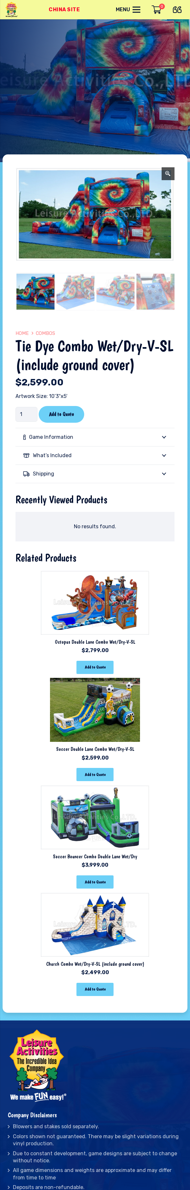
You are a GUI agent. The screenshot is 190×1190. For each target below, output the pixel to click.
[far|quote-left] (179, 8)
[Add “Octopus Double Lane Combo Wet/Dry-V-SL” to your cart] (95, 667)
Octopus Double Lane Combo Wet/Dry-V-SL (95, 642)
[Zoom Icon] (168, 173)
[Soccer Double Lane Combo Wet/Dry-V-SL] (95, 682)
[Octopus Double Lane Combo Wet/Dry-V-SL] (95, 575)
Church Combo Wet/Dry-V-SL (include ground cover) (95, 964)
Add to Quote (61, 414)
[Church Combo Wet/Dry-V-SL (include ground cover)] (95, 897)
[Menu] (128, 10)
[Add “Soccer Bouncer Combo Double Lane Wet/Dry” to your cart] (95, 882)
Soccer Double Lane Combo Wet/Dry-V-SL (95, 749)
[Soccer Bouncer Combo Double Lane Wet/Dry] (95, 789)
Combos (45, 333)
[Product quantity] (26, 414)
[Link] (12, 10)
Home (22, 333)
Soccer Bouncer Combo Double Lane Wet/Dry (95, 856)
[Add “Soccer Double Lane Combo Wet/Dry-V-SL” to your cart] (95, 774)
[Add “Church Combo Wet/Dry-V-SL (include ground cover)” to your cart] (95, 989)
